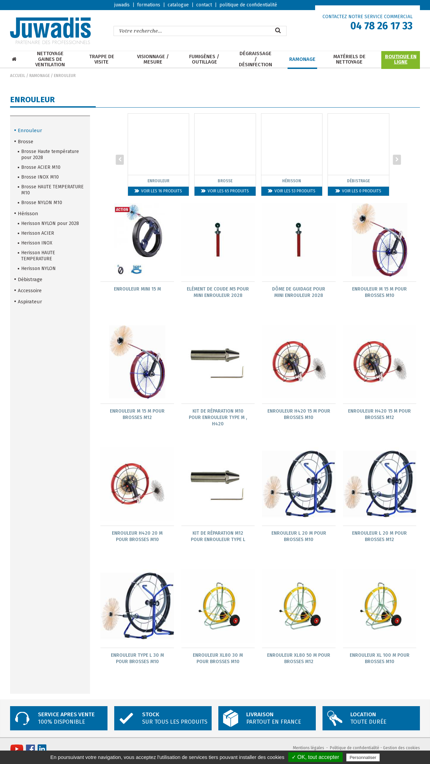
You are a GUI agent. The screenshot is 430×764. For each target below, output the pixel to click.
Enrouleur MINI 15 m (137, 289)
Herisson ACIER (37, 233)
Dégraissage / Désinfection (255, 59)
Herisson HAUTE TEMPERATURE (38, 256)
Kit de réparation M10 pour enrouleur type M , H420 (218, 418)
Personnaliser (363, 757)
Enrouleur (65, 75)
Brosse (25, 142)
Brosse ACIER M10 (40, 167)
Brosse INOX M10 (40, 177)
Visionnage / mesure (153, 59)
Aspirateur (30, 302)
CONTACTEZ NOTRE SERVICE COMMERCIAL (367, 17)
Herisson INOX (36, 243)
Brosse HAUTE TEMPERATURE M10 (52, 190)
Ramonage (302, 59)
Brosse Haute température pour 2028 (50, 154)
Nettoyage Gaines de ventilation (50, 59)
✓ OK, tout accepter (315, 757)
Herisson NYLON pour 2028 (50, 223)
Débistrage (30, 279)
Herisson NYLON (38, 268)
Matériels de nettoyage (349, 59)
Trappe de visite (101, 59)
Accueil (17, 75)
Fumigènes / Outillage (204, 59)
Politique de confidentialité (354, 749)
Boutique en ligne (401, 59)
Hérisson (28, 214)
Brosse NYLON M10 (41, 202)
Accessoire (30, 291)
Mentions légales (308, 749)
